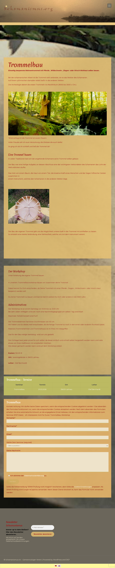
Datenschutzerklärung (34, 476)
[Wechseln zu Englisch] (59, 566)
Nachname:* (57, 428)
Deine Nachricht (57, 461)
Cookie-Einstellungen (83, 487)
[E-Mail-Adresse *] (42, 527)
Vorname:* (57, 420)
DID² (68, 560)
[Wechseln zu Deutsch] (56, 566)
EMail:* (57, 436)
